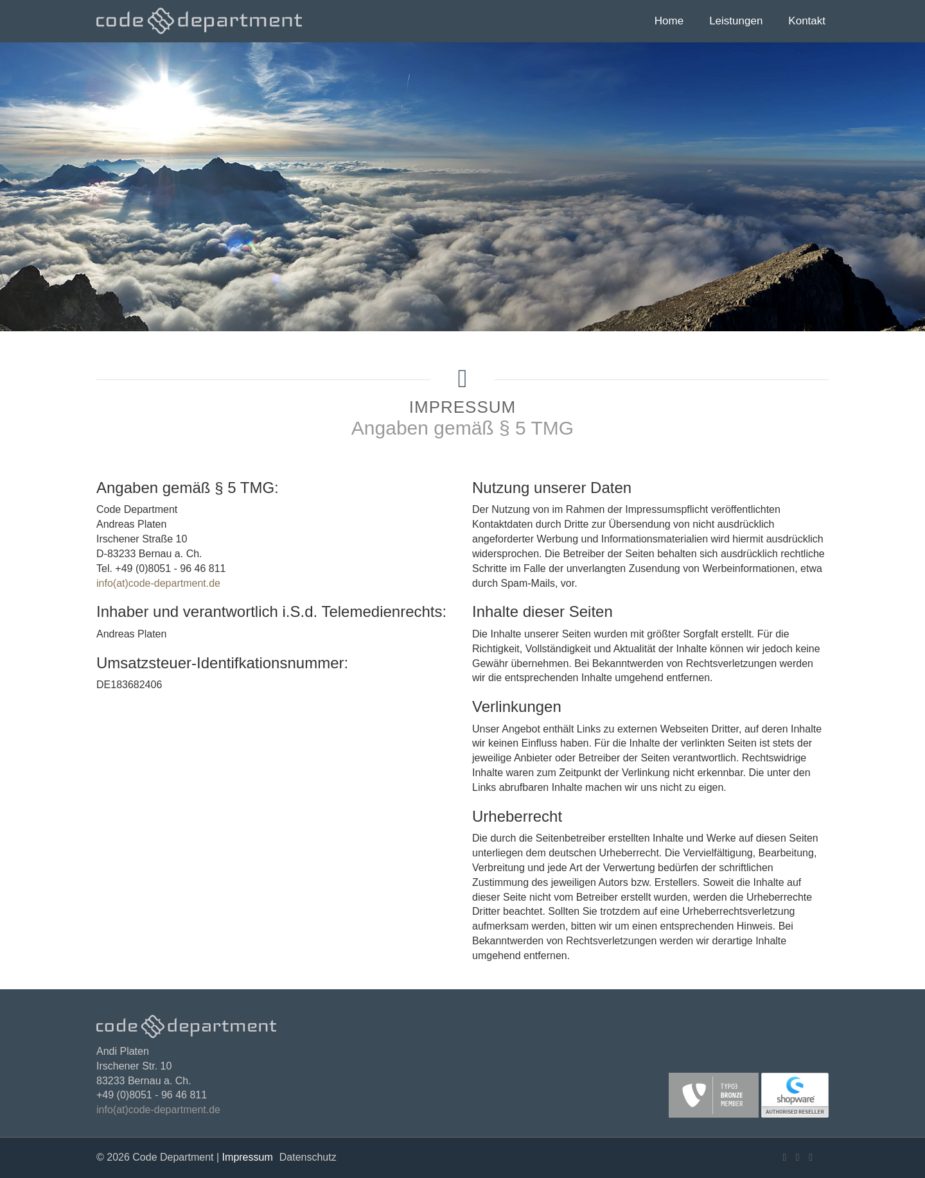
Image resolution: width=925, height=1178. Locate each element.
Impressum (247, 1157)
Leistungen (735, 21)
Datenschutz (308, 1157)
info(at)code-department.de (158, 583)
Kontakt (806, 21)
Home (669, 21)
